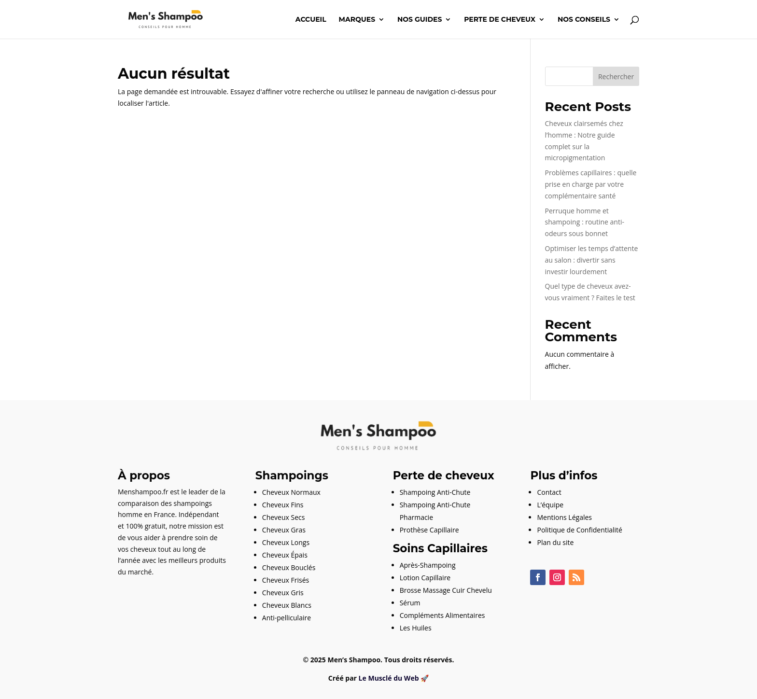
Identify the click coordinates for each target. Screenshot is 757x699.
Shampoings (291, 475)
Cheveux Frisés (285, 580)
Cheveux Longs (285, 542)
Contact (549, 492)
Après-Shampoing (428, 565)
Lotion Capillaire (425, 577)
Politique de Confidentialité (579, 529)
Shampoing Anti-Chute (435, 492)
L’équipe (550, 504)
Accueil (310, 20)
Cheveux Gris (283, 592)
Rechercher (616, 76)
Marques (357, 20)
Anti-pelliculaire (286, 617)
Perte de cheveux (499, 20)
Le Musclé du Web (389, 678)
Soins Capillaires (440, 548)
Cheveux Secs (283, 517)
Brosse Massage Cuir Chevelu (446, 590)
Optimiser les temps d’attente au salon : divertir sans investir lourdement (591, 260)
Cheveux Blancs (286, 605)
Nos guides (419, 20)
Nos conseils (584, 20)
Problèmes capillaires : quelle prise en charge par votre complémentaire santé (591, 184)
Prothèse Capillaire (429, 529)
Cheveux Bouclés (289, 567)
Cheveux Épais (285, 554)
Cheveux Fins (283, 504)
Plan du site (555, 542)
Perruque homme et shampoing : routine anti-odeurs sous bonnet (584, 222)
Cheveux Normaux (291, 492)
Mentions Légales (564, 517)
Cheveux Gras (284, 529)
